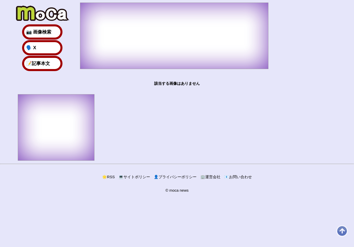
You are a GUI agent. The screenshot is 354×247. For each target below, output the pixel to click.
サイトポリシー (134, 177)
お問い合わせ (238, 177)
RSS (108, 177)
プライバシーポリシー (175, 177)
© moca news (176, 190)
